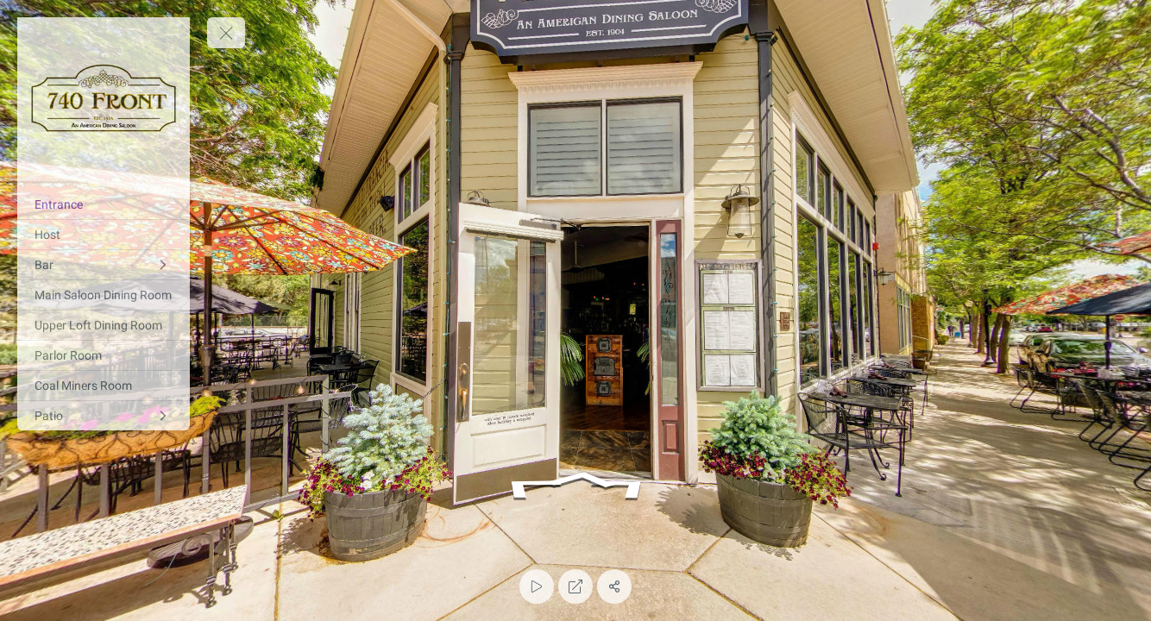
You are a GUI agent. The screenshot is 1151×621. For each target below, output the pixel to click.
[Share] (614, 586)
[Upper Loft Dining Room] (103, 325)
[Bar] (103, 264)
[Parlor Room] (103, 355)
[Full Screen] (575, 586)
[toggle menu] (226, 32)
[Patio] (103, 415)
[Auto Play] (536, 586)
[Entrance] (103, 204)
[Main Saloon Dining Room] (103, 295)
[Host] (103, 234)
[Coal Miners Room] (103, 385)
